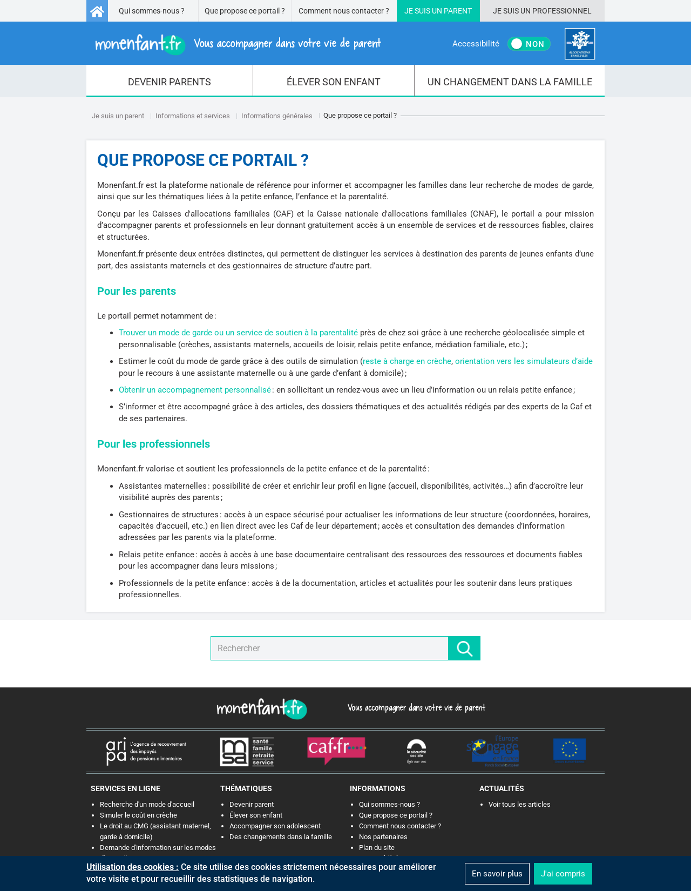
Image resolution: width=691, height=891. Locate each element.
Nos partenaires (383, 837)
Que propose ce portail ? (245, 10)
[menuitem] (169, 81)
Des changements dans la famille (280, 837)
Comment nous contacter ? (344, 10)
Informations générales (277, 116)
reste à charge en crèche (407, 361)
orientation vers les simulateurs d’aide (524, 361)
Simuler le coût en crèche (138, 815)
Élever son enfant (255, 815)
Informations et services (192, 116)
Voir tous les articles (520, 804)
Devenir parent (251, 804)
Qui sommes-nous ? (152, 10)
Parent (458, 10)
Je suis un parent (118, 116)
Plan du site (377, 847)
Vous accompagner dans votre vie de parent (415, 707)
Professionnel (562, 10)
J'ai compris (563, 874)
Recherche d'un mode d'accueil (147, 804)
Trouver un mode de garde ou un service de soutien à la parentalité (238, 333)
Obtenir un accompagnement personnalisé (195, 390)
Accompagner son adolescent (275, 826)
